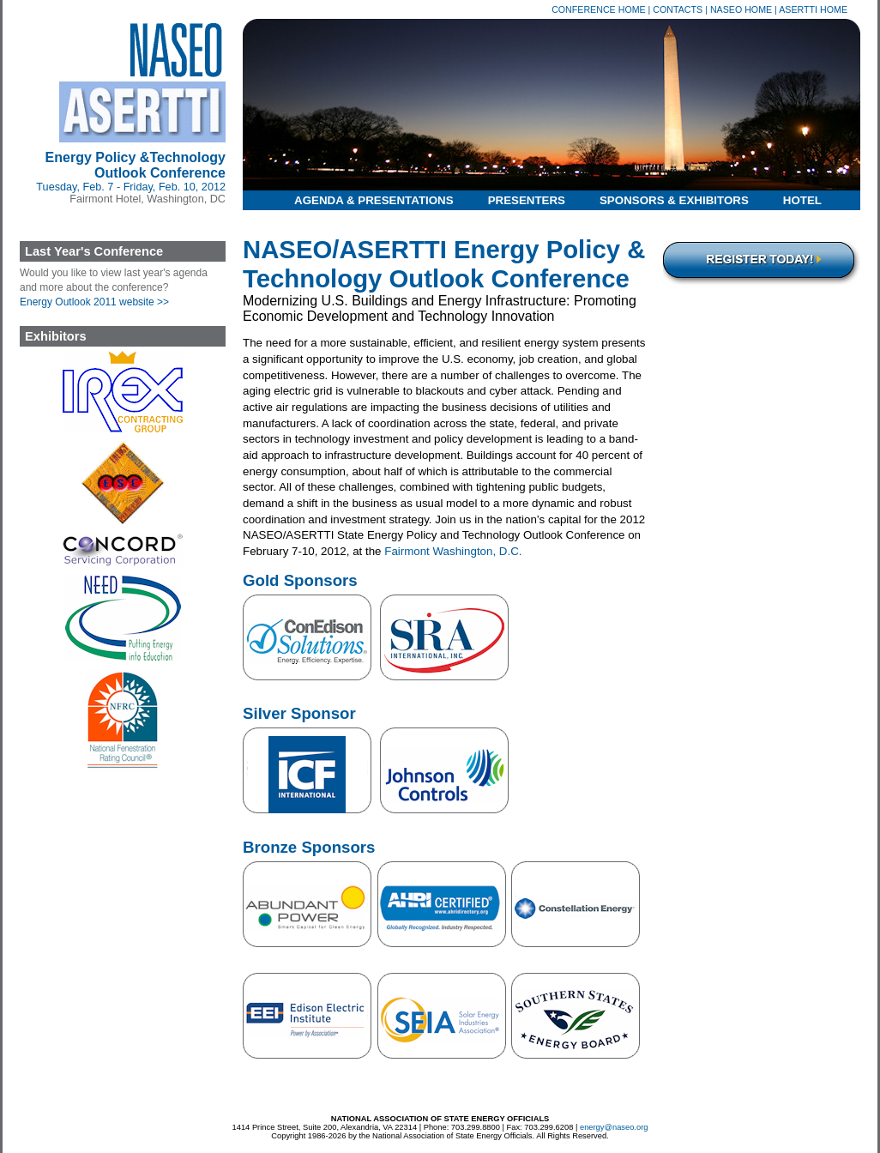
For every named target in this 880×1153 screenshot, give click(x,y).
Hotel (802, 200)
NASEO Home (741, 9)
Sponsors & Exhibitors (674, 200)
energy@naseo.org (614, 1127)
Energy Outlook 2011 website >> (94, 302)
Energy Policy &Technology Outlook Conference (135, 165)
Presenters (526, 200)
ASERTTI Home (813, 9)
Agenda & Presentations (374, 200)
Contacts (677, 9)
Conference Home (599, 9)
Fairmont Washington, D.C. (452, 551)
